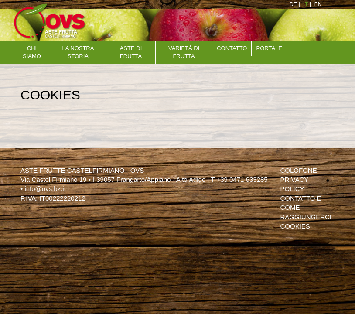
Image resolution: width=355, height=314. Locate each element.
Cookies (295, 226)
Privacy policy (294, 184)
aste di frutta (131, 52)
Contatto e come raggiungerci (305, 208)
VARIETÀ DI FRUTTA (183, 52)
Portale (269, 48)
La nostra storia (78, 52)
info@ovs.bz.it (44, 188)
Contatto (232, 48)
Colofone (298, 170)
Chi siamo (32, 52)
